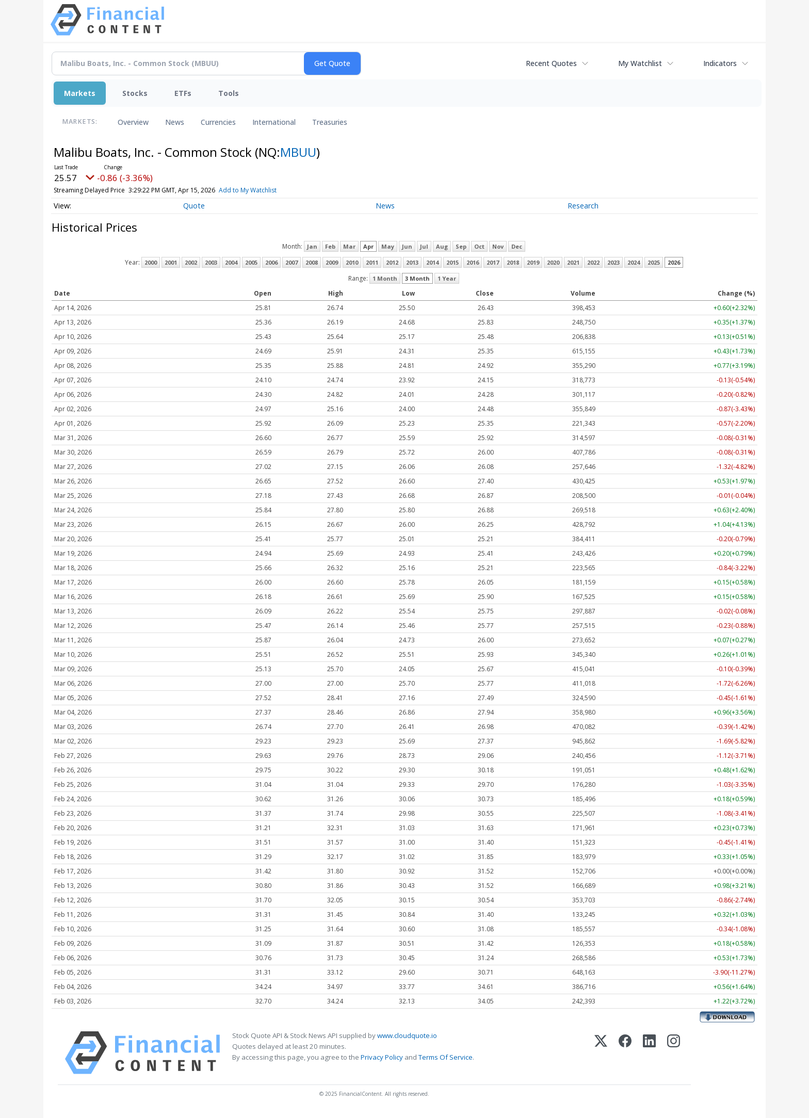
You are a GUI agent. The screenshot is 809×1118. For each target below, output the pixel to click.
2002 (191, 262)
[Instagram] (673, 1052)
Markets (79, 93)
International (274, 122)
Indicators (720, 63)
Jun (407, 246)
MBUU (298, 151)
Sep (461, 246)
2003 (211, 262)
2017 (493, 262)
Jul (424, 246)
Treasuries (329, 122)
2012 (392, 262)
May (387, 246)
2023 (613, 262)
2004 (231, 262)
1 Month (385, 278)
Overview (133, 122)
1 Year (447, 278)
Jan (312, 246)
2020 (553, 262)
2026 (674, 262)
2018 (513, 262)
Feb (330, 246)
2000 (150, 262)
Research (583, 205)
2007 (291, 262)
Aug (442, 246)
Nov (498, 246)
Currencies (218, 122)
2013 (412, 262)
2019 (533, 262)
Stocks (135, 93)
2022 (593, 262)
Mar (349, 246)
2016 (472, 262)
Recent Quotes (551, 63)
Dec (516, 246)
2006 (271, 262)
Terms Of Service (445, 1057)
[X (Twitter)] (600, 1052)
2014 (432, 262)
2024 (633, 262)
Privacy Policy (382, 1057)
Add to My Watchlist (270, 190)
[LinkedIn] (649, 1052)
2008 (311, 262)
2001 (171, 262)
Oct (479, 246)
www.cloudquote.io (407, 1035)
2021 (573, 262)
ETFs (182, 93)
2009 (332, 262)
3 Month (417, 278)
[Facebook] (625, 1052)
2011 (372, 262)
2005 (251, 262)
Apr (368, 246)
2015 (452, 262)
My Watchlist (640, 63)
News (174, 122)
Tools (228, 93)
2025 (654, 262)
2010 (352, 262)
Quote (194, 205)
